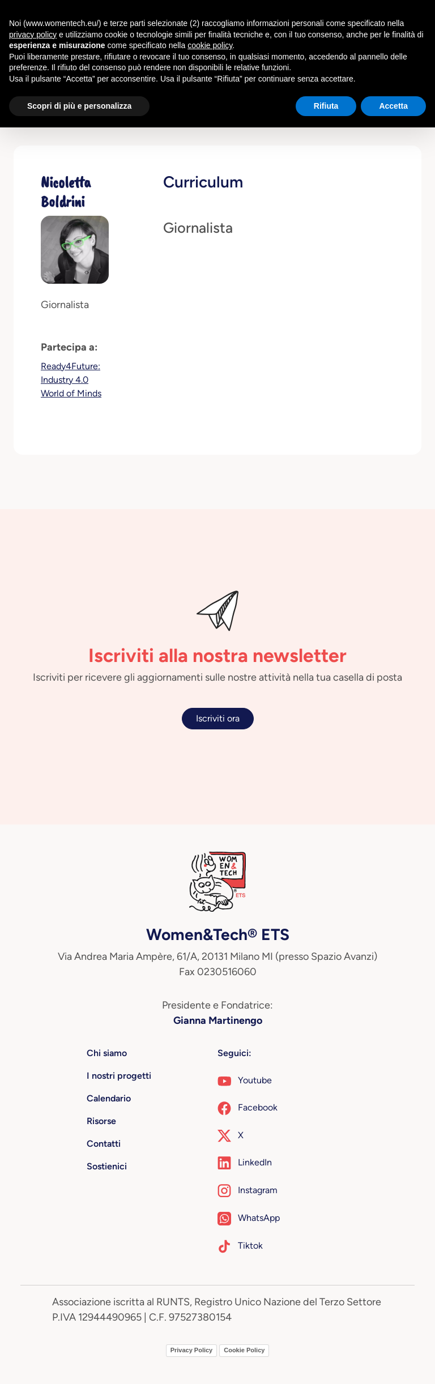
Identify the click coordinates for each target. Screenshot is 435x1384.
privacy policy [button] (33, 34)
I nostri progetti (119, 1075)
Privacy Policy (191, 1350)
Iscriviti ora (218, 718)
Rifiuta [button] (326, 105)
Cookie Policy (244, 1350)
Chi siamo (107, 1053)
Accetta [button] (393, 105)
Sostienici (107, 1166)
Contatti (104, 1143)
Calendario (109, 1098)
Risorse (101, 1121)
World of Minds (71, 393)
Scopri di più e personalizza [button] (79, 105)
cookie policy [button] (209, 45)
